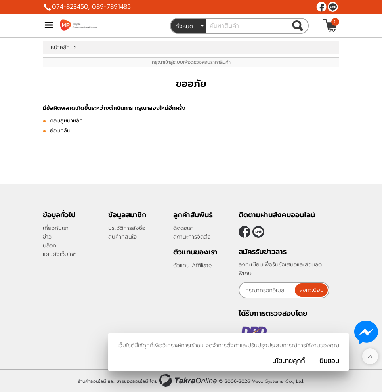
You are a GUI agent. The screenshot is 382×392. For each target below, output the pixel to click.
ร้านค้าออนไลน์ (92, 381)
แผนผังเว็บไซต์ (59, 254)
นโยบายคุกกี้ (288, 361)
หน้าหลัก (60, 48)
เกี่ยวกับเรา (56, 228)
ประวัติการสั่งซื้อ (126, 228)
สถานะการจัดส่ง (192, 237)
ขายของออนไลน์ (132, 381)
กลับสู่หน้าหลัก (66, 121)
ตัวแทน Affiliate (192, 265)
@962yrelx (333, 7)
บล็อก (49, 245)
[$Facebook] (321, 7)
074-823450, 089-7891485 (91, 6)
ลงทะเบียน (311, 290)
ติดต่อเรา (183, 228)
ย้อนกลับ (60, 130)
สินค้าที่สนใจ (122, 237)
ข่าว (47, 237)
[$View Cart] (330, 25)
